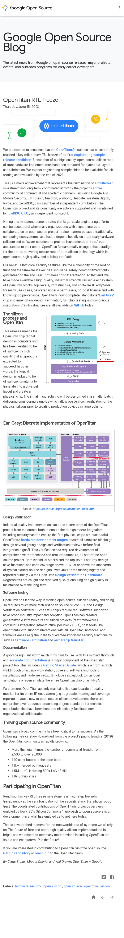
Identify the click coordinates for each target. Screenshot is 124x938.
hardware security (28, 886)
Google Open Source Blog (57, 42)
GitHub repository (16, 853)
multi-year (105, 183)
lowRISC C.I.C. (18, 213)
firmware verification (31, 640)
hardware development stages (44, 540)
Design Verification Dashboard (78, 575)
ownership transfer (69, 640)
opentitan (91, 886)
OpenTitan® (65, 150)
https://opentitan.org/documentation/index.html (64, 508)
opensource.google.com (27, 7)
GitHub (79, 305)
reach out (42, 853)
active (97, 188)
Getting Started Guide (59, 665)
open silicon (52, 886)
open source (73, 886)
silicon (105, 886)
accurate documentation (28, 660)
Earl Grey (106, 295)
